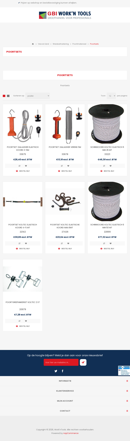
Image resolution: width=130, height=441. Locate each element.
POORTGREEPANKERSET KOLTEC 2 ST (23, 302)
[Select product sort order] (37, 96)
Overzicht (4, 96)
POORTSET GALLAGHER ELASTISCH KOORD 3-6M (23, 148)
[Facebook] (62, 371)
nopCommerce (71, 433)
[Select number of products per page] (111, 96)
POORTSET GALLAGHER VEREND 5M (65, 147)
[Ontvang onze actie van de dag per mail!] (61, 362)
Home (32, 44)
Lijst (8, 96)
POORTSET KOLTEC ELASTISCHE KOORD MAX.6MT (65, 226)
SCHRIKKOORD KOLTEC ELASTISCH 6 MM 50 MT (107, 226)
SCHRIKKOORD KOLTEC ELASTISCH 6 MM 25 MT (107, 148)
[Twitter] (56, 371)
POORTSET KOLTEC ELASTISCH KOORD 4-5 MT (22, 226)
